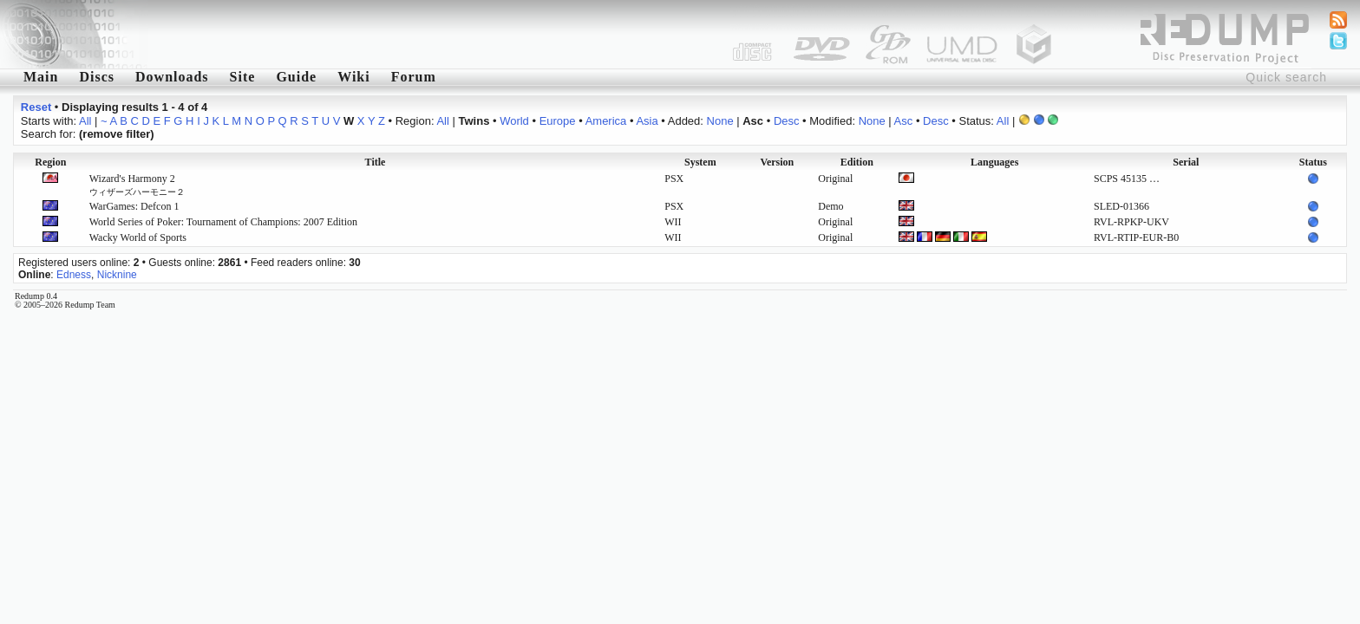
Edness (73, 275)
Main (40, 76)
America (606, 120)
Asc (903, 120)
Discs (96, 76)
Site (243, 76)
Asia (646, 120)
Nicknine (117, 275)
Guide (296, 76)
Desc (787, 120)
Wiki (353, 76)
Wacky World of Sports (137, 237)
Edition (856, 162)
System (700, 162)
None (720, 120)
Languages (994, 162)
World (514, 120)
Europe (557, 120)
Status (1313, 162)
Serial (1186, 162)
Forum (413, 76)
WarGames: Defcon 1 (134, 206)
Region (50, 162)
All (85, 120)
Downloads (172, 76)
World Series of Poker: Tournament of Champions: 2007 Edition (223, 222)
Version (777, 162)
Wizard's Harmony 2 (137, 184)
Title (375, 162)
